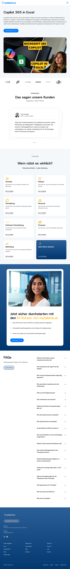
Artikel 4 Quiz (7, 554)
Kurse (5, 546)
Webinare (27, 552)
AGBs (51, 565)
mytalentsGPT (7, 549)
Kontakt (49, 552)
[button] (67, 3)
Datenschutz (63, 565)
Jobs (48, 549)
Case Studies (28, 546)
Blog (26, 549)
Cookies (57, 565)
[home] (8, 2)
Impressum (45, 565)
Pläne (5, 552)
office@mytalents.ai (8, 532)
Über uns (49, 546)
